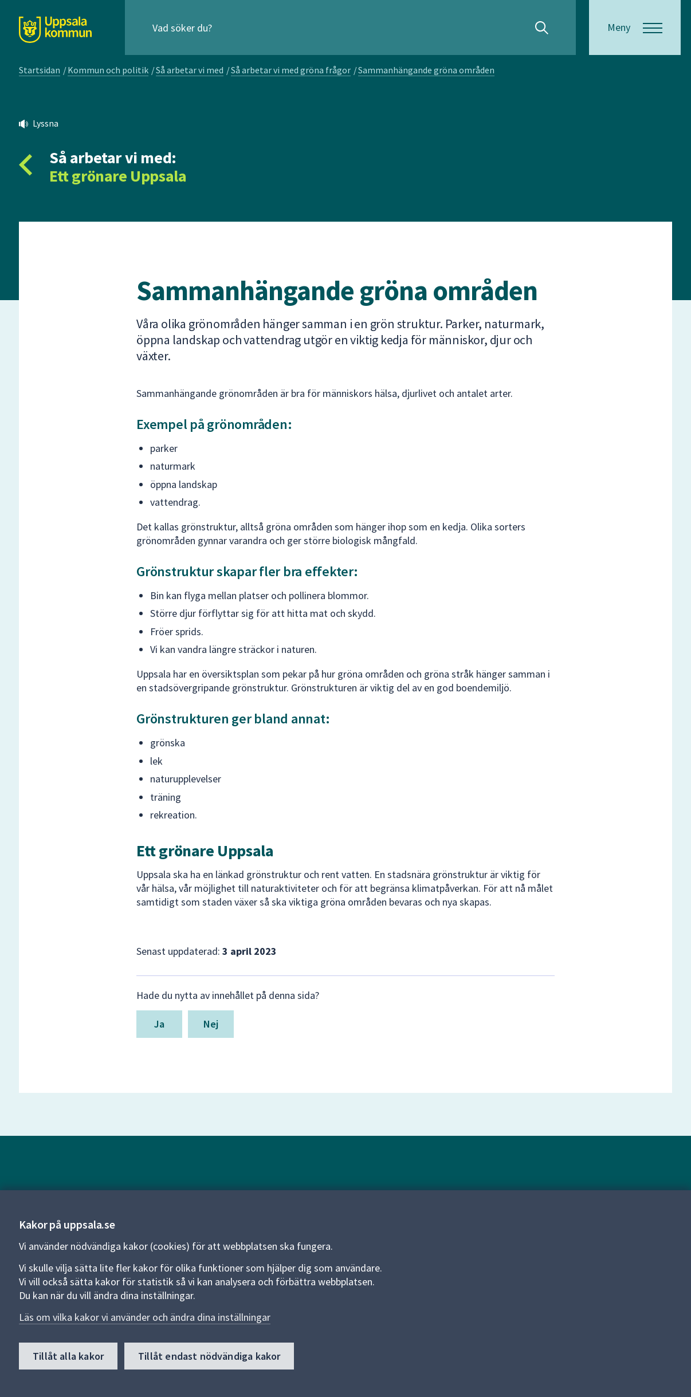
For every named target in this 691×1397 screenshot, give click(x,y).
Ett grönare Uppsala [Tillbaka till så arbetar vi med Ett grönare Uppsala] (117, 176)
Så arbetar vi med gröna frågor (291, 70)
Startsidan (39, 70)
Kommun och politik (108, 70)
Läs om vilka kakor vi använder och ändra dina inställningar (144, 1317)
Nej (211, 1023)
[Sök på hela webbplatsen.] (226, 27)
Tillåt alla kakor (68, 1356)
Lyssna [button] (45, 123)
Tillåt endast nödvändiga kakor (209, 1356)
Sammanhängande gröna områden (426, 70)
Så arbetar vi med (189, 70)
